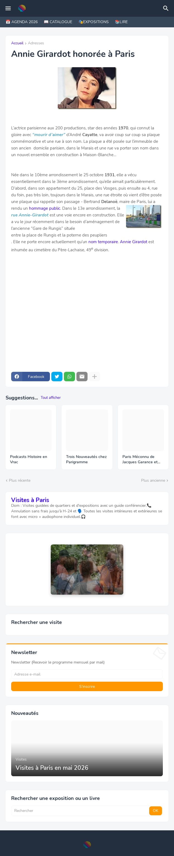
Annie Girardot (133, 242)
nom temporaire (103, 242)
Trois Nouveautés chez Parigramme (86, 459)
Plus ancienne (153, 480)
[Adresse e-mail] (87, 674)
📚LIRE (121, 22)
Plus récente (19, 480)
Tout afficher (51, 397)
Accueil (17, 43)
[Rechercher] (167, 8)
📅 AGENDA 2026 (22, 22)
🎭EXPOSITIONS (93, 22)
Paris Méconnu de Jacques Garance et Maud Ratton (140, 459)
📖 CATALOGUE (58, 22)
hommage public (44, 208)
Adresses (36, 43)
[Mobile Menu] (8, 8)
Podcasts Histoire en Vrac (28, 459)
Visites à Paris (30, 500)
